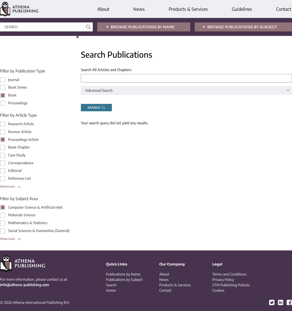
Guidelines (242, 9)
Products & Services (188, 9)
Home (111, 290)
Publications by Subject (124, 279)
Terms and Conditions (229, 274)
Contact (283, 9)
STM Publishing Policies (231, 285)
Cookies (218, 290)
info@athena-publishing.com (24, 285)
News (139, 9)
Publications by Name (123, 274)
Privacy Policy (223, 279)
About (103, 9)
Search (111, 285)
